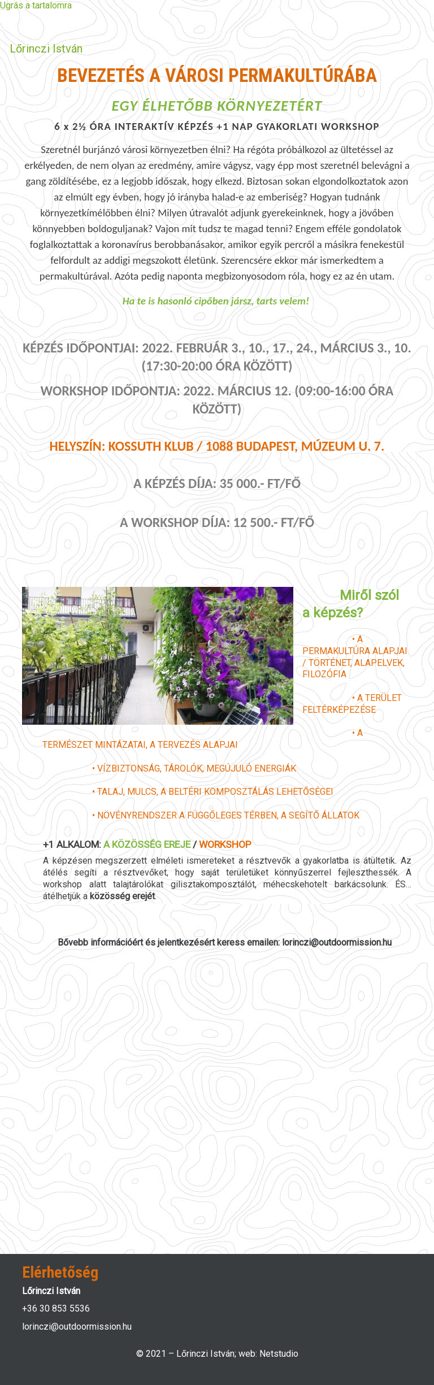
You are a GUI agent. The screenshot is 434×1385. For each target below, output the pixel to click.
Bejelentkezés (51, 21)
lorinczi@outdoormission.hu (77, 1326)
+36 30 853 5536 (56, 1308)
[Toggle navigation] (404, 48)
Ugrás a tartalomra (36, 5)
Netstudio (278, 1353)
